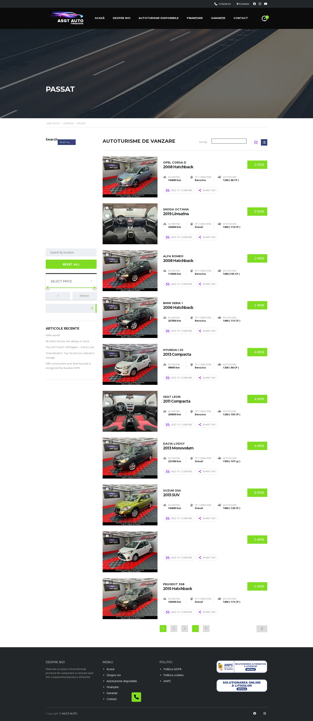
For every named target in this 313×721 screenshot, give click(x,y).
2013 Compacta (201, 352)
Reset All (65, 142)
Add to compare (179, 190)
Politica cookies (173, 675)
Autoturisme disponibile (159, 18)
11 (206, 628)
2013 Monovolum (201, 445)
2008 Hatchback (201, 164)
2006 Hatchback (201, 305)
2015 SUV (201, 492)
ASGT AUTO (69, 713)
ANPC (167, 681)
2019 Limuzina (201, 211)
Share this (207, 190)
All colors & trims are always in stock (67, 341)
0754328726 (225, 3)
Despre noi (121, 18)
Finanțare (195, 18)
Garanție (218, 18)
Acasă (100, 18)
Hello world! (53, 335)
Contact (241, 18)
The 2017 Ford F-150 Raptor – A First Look (70, 347)
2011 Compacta (201, 399)
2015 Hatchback (201, 586)
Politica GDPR (172, 669)
